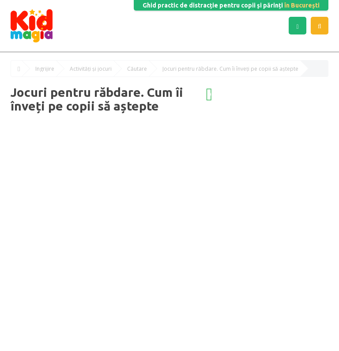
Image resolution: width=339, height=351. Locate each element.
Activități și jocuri (91, 69)
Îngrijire (44, 69)
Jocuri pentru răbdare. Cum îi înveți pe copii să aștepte (230, 69)
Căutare (137, 69)
